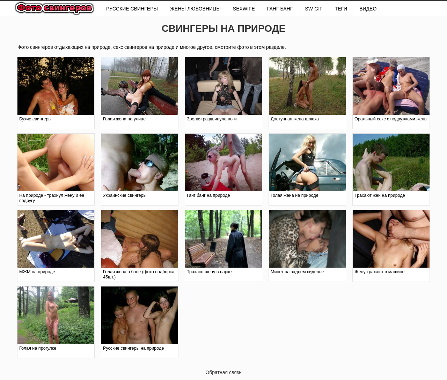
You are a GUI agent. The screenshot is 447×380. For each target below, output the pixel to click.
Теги (341, 9)
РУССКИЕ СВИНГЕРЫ (132, 9)
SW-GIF (313, 9)
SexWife (244, 9)
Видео (367, 9)
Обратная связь (223, 372)
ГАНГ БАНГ (280, 9)
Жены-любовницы (195, 9)
